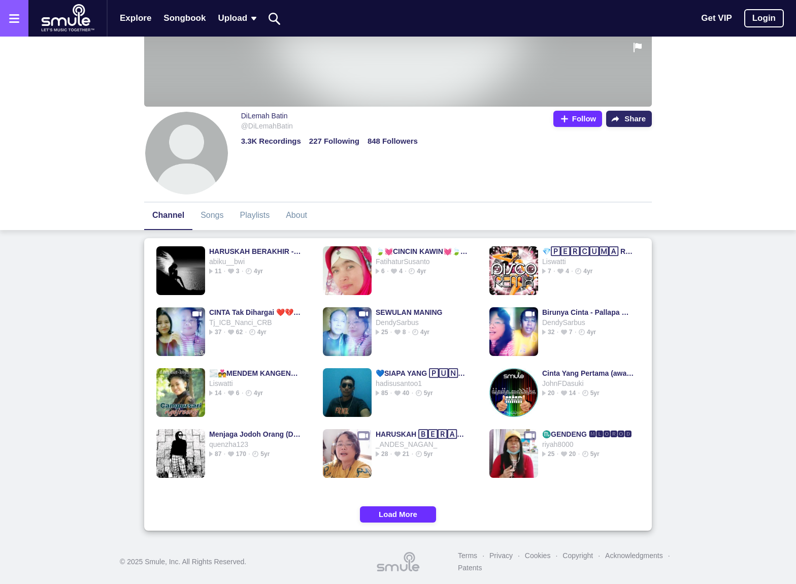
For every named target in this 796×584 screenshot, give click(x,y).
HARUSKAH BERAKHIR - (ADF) (255, 251)
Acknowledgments (634, 555)
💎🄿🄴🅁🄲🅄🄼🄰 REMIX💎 (588, 251)
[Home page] (67, 18)
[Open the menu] (14, 18)
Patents (470, 568)
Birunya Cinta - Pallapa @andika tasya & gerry (588, 312)
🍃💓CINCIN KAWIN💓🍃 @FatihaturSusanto (422, 251)
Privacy (501, 555)
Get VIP (716, 18)
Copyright (577, 555)
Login (764, 18)
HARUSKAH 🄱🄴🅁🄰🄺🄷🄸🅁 (422, 434)
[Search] (274, 19)
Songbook (184, 18)
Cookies (538, 555)
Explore (135, 18)
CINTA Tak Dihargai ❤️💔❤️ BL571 (255, 312)
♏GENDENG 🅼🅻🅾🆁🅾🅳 (587, 434)
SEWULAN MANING (409, 312)
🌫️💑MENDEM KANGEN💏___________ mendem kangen (255, 373)
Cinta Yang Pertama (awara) (588, 373)
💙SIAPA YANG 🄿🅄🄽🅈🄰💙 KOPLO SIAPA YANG (422, 373)
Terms (467, 555)
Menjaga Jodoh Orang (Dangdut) (255, 434)
